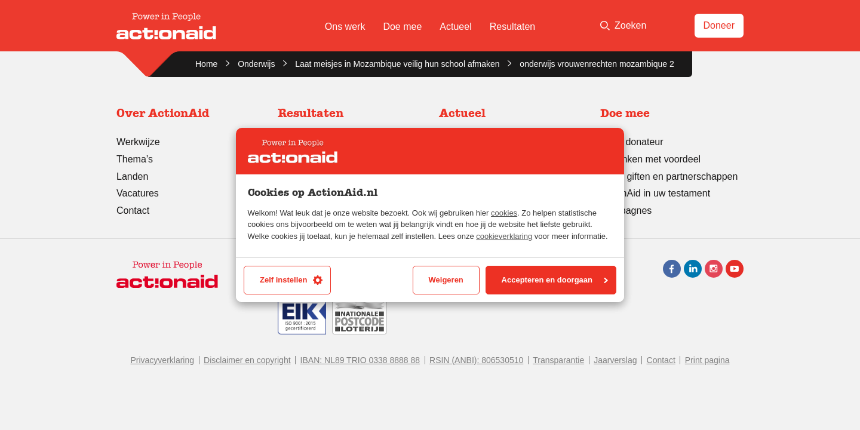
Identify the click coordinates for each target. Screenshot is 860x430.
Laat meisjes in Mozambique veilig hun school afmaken (397, 64)
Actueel (455, 27)
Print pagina (707, 360)
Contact (132, 210)
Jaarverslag (615, 360)
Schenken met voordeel (650, 159)
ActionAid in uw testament (655, 193)
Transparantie (558, 360)
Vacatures (137, 193)
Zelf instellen (291, 280)
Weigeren (446, 279)
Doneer (719, 25)
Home (206, 64)
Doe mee (402, 27)
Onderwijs (256, 64)
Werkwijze (138, 142)
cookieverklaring (504, 236)
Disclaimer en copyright (247, 360)
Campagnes (626, 210)
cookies (504, 212)
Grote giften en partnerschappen (669, 176)
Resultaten (513, 27)
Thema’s (134, 159)
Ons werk (345, 27)
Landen (132, 176)
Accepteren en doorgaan (555, 279)
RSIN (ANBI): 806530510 (476, 360)
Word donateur (632, 142)
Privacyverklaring (162, 360)
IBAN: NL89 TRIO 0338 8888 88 (360, 360)
